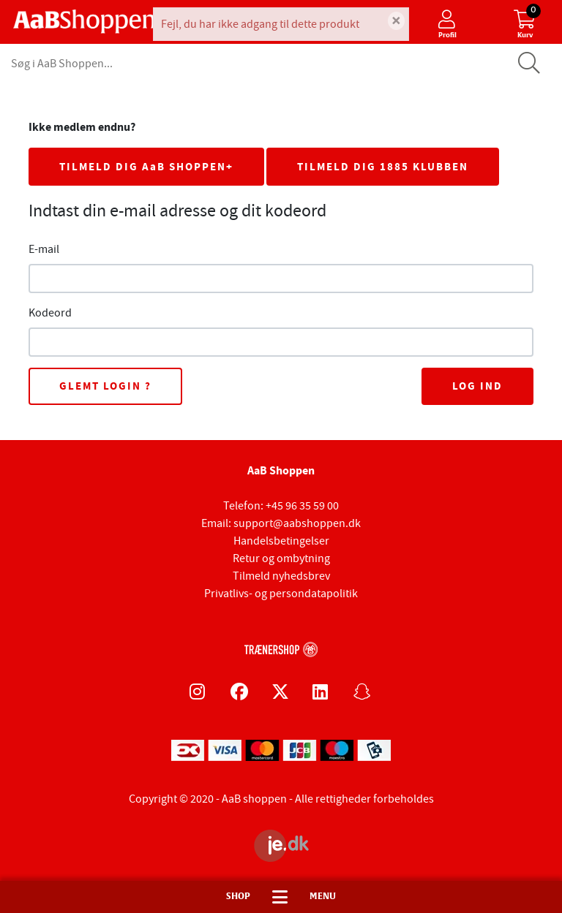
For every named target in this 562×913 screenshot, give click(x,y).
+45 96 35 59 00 (302, 506)
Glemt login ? (105, 386)
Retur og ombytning (281, 558)
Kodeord (50, 313)
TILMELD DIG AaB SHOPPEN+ (146, 166)
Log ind (477, 386)
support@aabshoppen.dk (297, 523)
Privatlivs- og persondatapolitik (281, 593)
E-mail (44, 249)
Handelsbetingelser (281, 541)
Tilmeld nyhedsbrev (281, 576)
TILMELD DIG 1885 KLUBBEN (382, 166)
